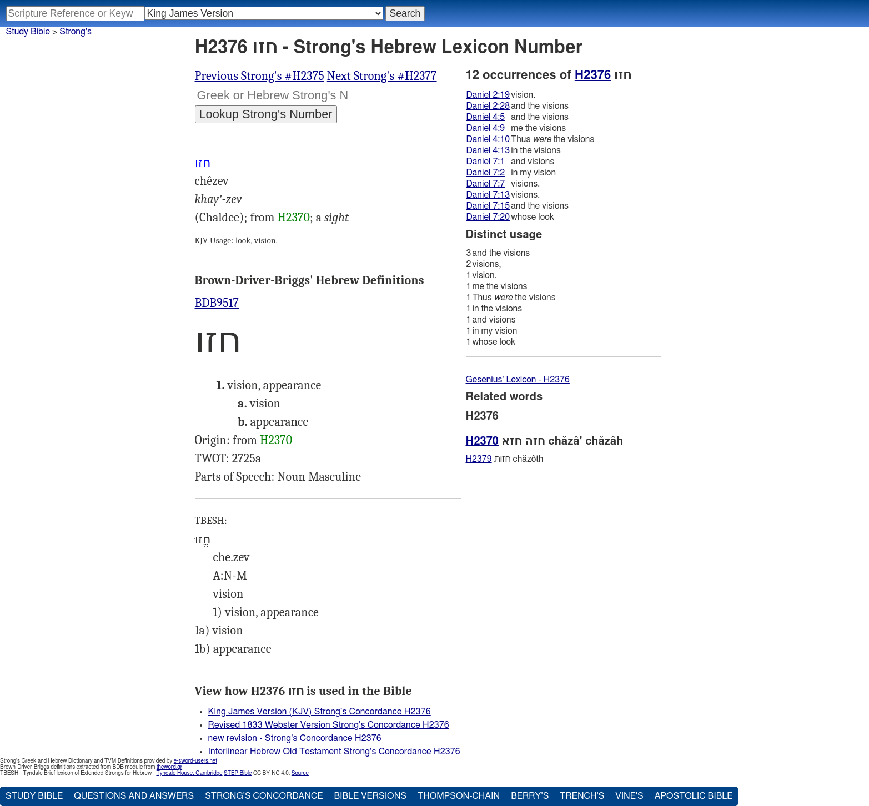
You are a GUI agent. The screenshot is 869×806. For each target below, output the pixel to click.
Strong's (75, 31)
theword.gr (169, 767)
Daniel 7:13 (488, 194)
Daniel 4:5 (485, 117)
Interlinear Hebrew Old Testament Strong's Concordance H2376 (334, 751)
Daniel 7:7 (485, 183)
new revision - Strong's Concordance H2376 (294, 738)
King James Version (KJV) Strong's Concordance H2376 (319, 711)
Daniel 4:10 (488, 139)
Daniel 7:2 (485, 172)
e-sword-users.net (195, 761)
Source (300, 773)
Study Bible (28, 31)
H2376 (593, 75)
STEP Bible (238, 773)
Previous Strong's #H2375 (259, 76)
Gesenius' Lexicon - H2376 (518, 379)
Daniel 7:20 (488, 217)
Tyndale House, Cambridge (189, 773)
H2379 (479, 459)
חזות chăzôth (505, 459)
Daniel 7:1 (485, 161)
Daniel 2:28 (488, 106)
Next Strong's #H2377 (382, 76)
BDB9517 (217, 303)
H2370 (294, 217)
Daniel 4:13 (488, 150)
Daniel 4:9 (485, 128)
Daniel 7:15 (488, 206)
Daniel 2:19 (488, 94)
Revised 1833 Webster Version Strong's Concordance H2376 (328, 725)
